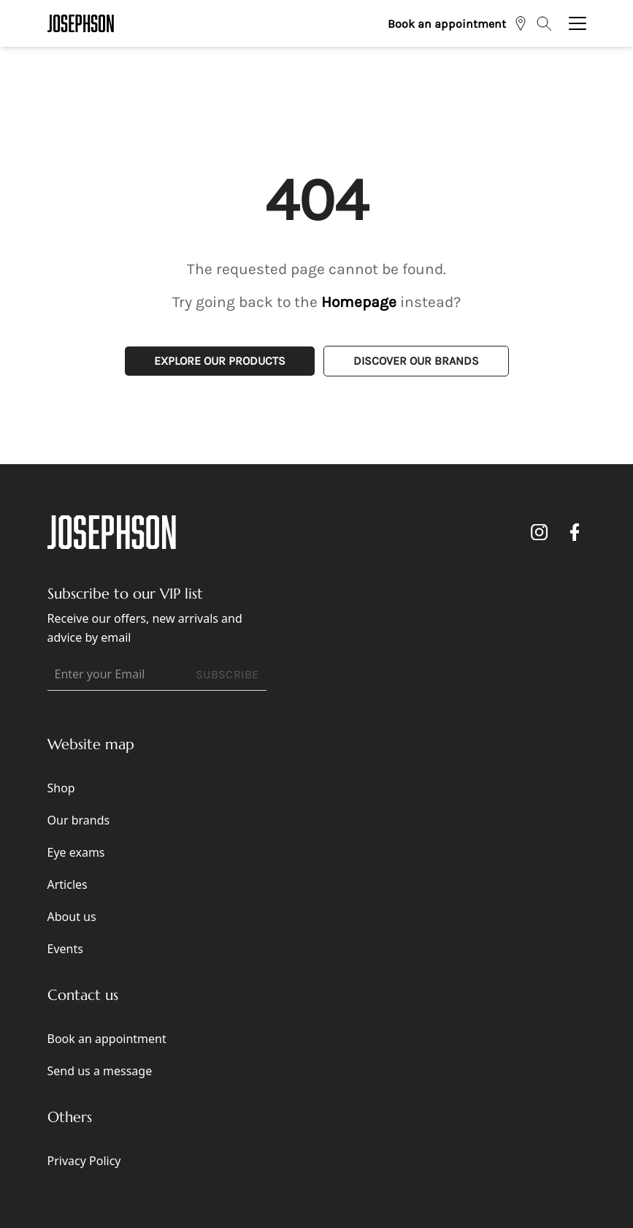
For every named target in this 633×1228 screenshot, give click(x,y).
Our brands (78, 820)
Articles (67, 884)
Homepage (358, 302)
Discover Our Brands (416, 361)
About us (71, 917)
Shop (61, 788)
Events (65, 949)
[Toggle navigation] (577, 23)
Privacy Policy (84, 1161)
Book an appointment (447, 24)
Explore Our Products (219, 361)
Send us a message (100, 1071)
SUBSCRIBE (227, 674)
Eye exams (76, 852)
